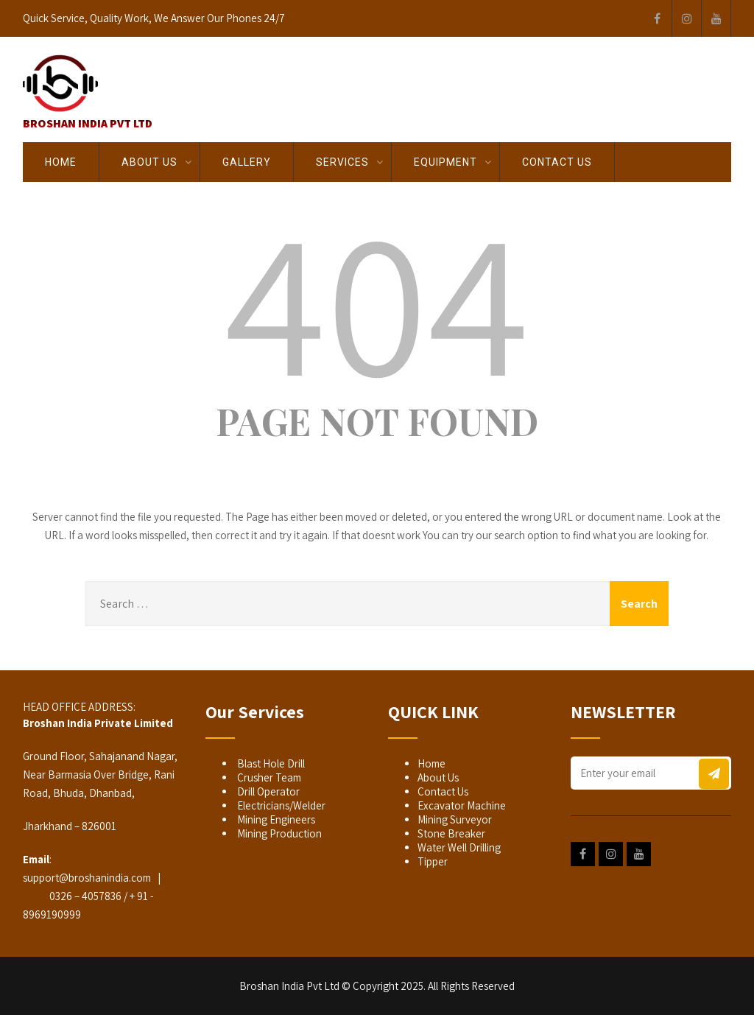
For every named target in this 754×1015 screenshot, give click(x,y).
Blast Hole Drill (270, 763)
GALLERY (246, 162)
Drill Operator (267, 791)
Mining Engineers (275, 819)
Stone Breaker (451, 833)
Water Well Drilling (459, 847)
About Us (149, 162)
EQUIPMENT (445, 162)
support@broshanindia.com (87, 878)
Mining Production (278, 833)
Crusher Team (268, 777)
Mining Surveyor (454, 819)
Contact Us (557, 162)
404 (377, 300)
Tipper (432, 861)
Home (61, 162)
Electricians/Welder (280, 805)
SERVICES (342, 162)
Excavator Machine (461, 805)
